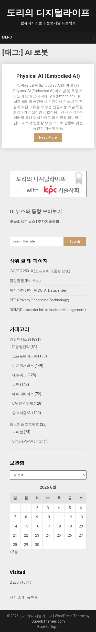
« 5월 (14, 552)
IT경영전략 (21, 347)
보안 (15, 384)
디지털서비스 (23, 366)
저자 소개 (17, 597)
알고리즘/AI (21, 413)
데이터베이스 (23, 394)
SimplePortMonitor (27, 441)
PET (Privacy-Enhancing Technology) (39, 300)
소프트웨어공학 (24, 356)
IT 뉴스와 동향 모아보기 (36, 211)
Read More (48, 137)
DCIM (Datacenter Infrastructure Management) (48, 310)
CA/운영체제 (22, 403)
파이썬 (17, 432)
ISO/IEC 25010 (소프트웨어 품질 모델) (40, 271)
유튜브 (32, 597)
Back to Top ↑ (48, 627)
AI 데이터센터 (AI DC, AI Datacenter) (39, 290)
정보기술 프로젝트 (24, 424)
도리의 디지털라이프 (48, 13)
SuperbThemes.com (48, 621)
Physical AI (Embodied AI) (48, 76)
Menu (7, 37)
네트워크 (19, 375)
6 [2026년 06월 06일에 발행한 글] (81, 508)
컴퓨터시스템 (20, 339)
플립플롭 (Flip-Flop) (25, 281)
